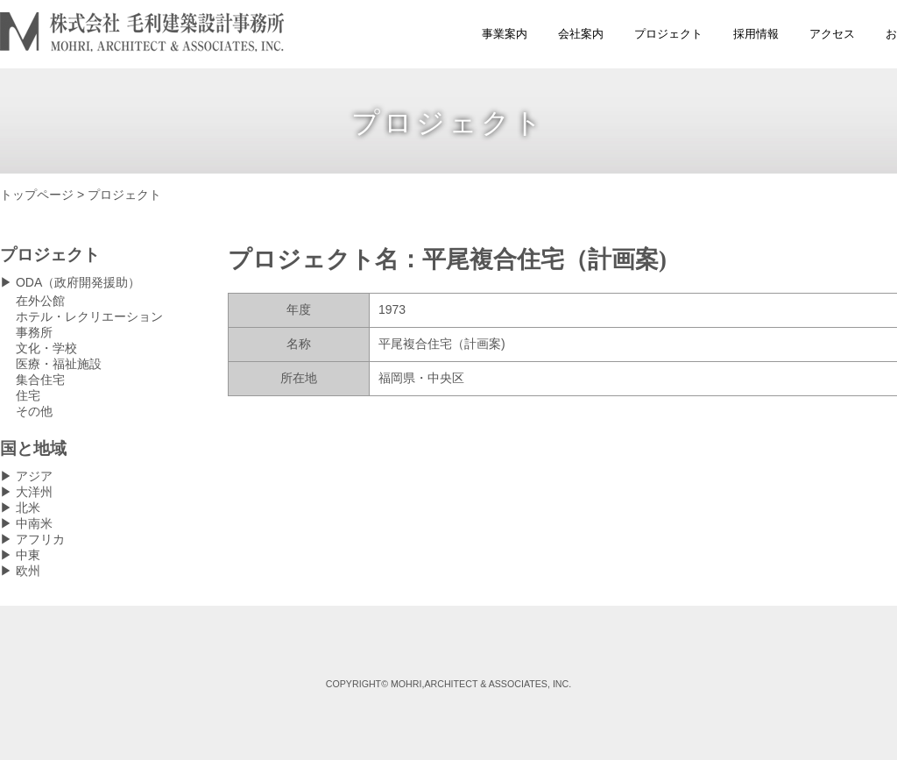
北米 (28, 508)
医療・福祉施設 (59, 364)
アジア (34, 476)
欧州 (28, 571)
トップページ (37, 195)
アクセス (832, 33)
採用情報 (756, 33)
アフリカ (40, 539)
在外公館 (40, 301)
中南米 (34, 523)
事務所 (34, 332)
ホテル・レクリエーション (89, 316)
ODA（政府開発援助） (78, 282)
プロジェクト (668, 33)
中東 (28, 555)
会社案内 (581, 33)
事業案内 (504, 33)
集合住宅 (40, 380)
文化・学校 (46, 348)
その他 (34, 411)
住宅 (28, 395)
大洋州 (34, 492)
